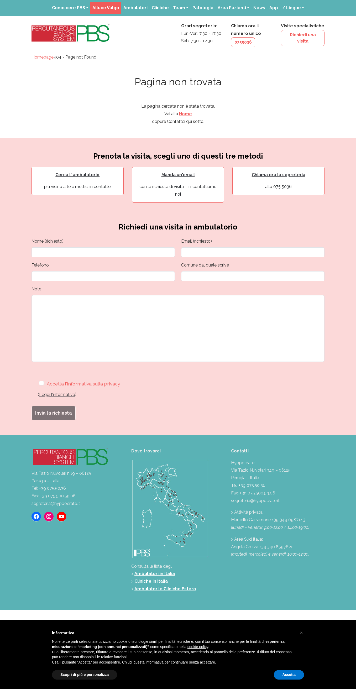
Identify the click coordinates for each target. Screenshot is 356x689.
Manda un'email (178, 174)
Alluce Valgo (105, 7)
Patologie (202, 7)
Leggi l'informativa (57, 394)
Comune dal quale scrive (205, 265)
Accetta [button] (289, 674)
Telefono (40, 265)
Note (36, 288)
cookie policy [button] (197, 647)
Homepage (43, 57)
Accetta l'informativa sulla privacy (81, 384)
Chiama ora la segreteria (278, 174)
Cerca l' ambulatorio (77, 174)
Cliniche (160, 7)
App (273, 7)
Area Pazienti (232, 7)
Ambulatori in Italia (154, 573)
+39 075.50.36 (252, 485)
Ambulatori (135, 7)
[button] (301, 633)
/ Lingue (291, 7)
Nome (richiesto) (48, 241)
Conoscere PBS (68, 7)
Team (179, 7)
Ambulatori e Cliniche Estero (165, 588)
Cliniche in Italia (151, 581)
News (259, 7)
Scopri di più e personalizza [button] (84, 674)
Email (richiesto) (196, 241)
